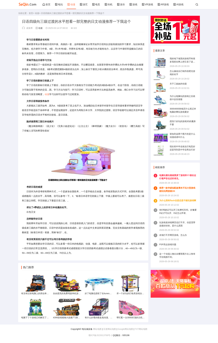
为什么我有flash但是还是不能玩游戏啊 (177, 200)
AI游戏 (178, 4)
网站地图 (97, 329)
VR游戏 (147, 4)
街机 (108, 4)
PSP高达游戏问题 (167, 244)
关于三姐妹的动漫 (178, 83)
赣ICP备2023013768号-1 (100, 335)
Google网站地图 (125, 329)
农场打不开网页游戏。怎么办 (173, 235)
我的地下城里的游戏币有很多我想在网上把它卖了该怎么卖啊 (182, 61)
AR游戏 (163, 4)
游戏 (133, 4)
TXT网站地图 (141, 329)
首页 (46, 4)
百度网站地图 (109, 329)
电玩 (59, 4)
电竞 (96, 4)
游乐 (121, 4)
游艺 (84, 4)
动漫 (71, 4)
